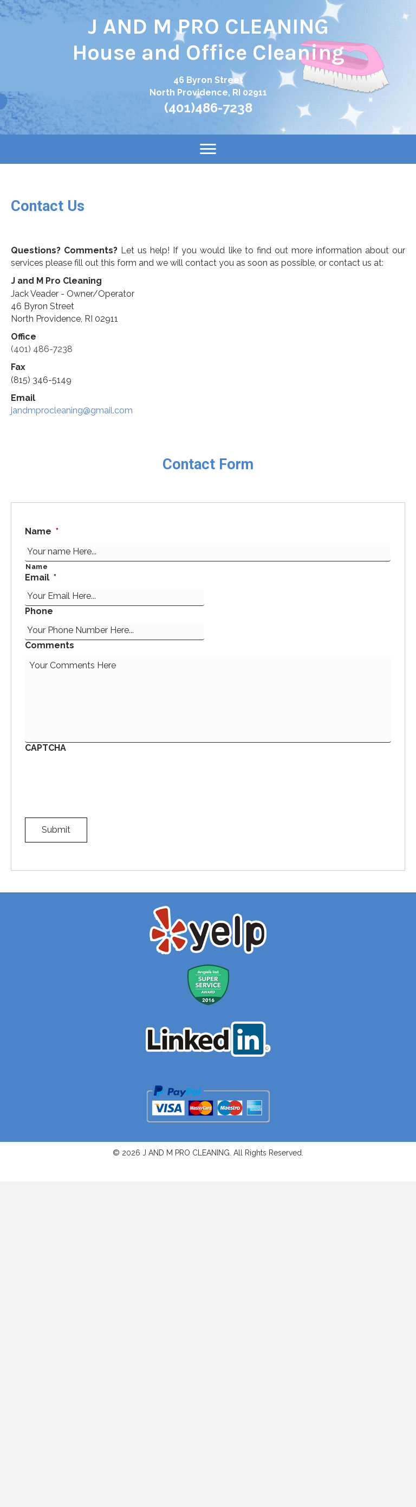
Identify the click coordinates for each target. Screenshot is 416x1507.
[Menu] (208, 149)
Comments (49, 645)
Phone (39, 611)
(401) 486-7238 (42, 349)
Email (40, 577)
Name (41, 531)
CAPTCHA (45, 748)
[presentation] (107, 779)
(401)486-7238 (208, 108)
